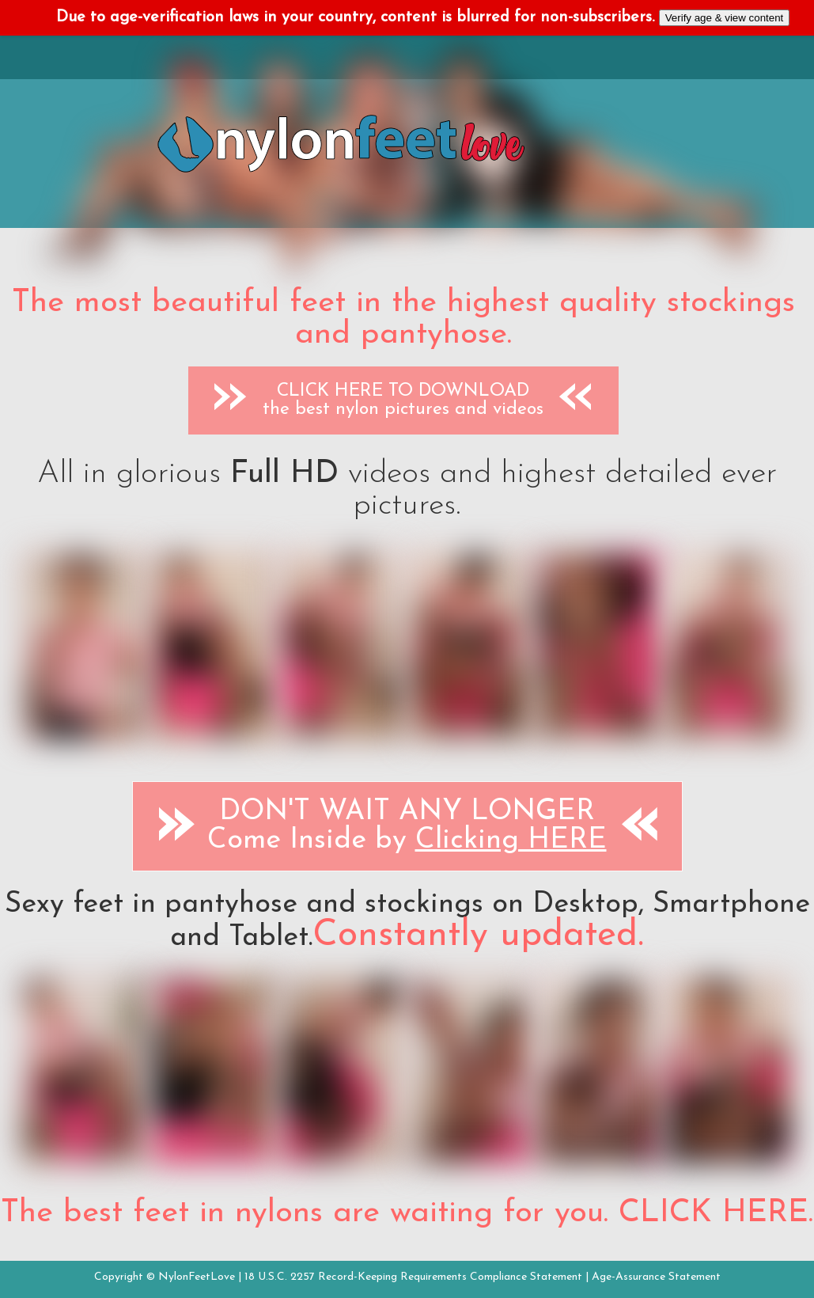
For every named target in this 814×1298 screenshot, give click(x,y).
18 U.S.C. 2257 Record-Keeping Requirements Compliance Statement (413, 1277)
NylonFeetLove (196, 1277)
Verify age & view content (724, 18)
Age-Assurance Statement (656, 1277)
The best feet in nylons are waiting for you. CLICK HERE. (407, 1213)
